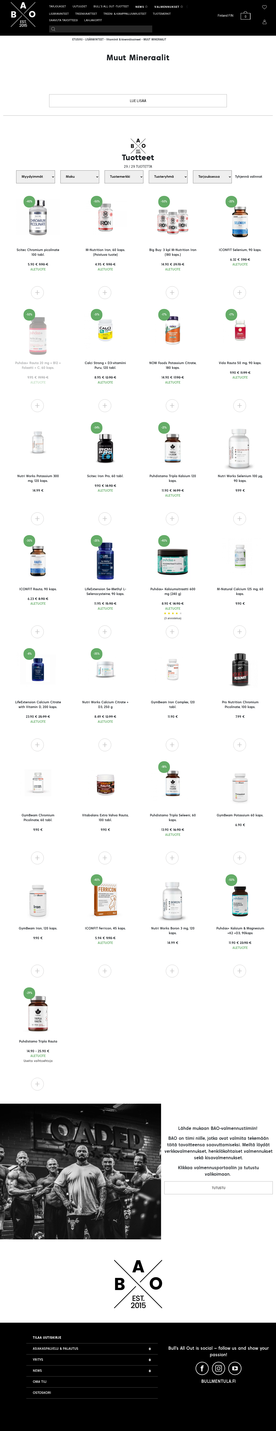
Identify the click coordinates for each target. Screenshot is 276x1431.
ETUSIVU (77, 39)
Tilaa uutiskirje (47, 1337)
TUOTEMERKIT (162, 13)
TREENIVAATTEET (86, 13)
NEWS (37, 1370)
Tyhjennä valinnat (248, 176)
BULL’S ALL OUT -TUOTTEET (111, 6)
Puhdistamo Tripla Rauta (38, 1051)
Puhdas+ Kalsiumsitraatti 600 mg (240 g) (173, 604)
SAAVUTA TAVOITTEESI (63, 20)
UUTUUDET (80, 6)
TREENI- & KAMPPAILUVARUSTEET (125, 13)
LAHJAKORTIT (93, 20)
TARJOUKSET (57, 6)
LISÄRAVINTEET (59, 13)
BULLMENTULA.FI (218, 1382)
